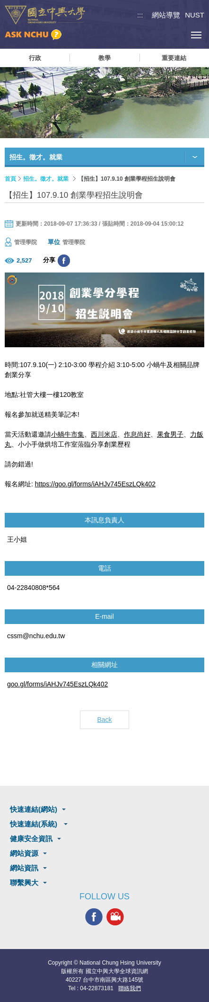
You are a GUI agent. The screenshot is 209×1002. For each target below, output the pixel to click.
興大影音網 (115, 916)
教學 (104, 58)
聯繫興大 (24, 883)
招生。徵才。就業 (46, 179)
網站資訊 (24, 868)
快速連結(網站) (33, 809)
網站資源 (24, 853)
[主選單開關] (196, 34)
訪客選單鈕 (174, 34)
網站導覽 (166, 15)
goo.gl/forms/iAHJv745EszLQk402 (57, 684)
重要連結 (174, 58)
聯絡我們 (129, 988)
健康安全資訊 (31, 839)
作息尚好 (137, 434)
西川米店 (104, 434)
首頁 (10, 179)
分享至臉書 (64, 261)
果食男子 (170, 434)
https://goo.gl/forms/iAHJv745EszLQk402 (95, 484)
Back (104, 719)
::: (140, 15)
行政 (35, 58)
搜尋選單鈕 (153, 34)
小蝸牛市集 (67, 434)
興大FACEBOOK (94, 916)
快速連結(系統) (34, 824)
